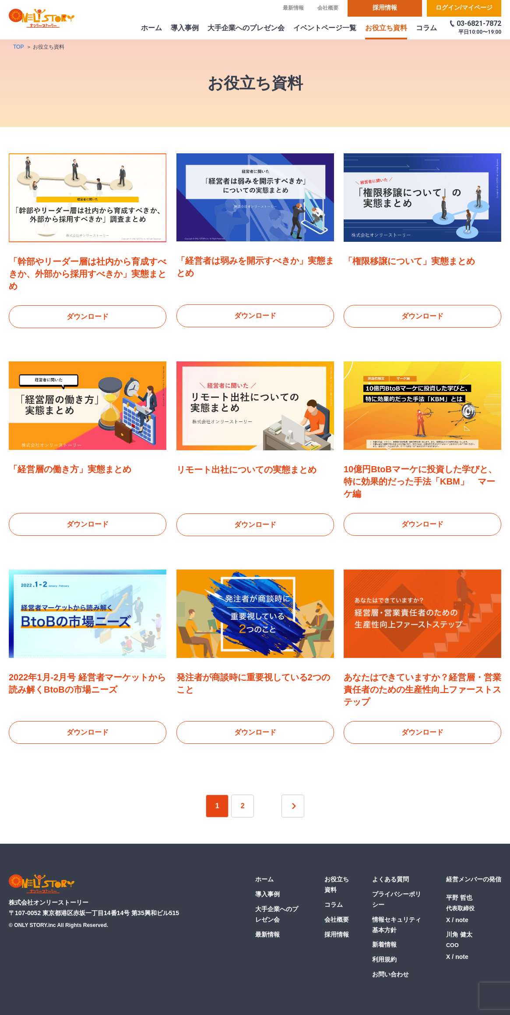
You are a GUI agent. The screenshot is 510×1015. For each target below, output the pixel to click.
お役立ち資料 (386, 28)
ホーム (151, 28)
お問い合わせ (390, 974)
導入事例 (185, 28)
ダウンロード (88, 316)
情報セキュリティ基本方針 (396, 925)
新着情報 (384, 944)
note (461, 920)
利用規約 (384, 959)
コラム (426, 28)
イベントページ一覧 (324, 28)
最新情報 (293, 8)
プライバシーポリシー (396, 899)
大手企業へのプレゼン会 (246, 28)
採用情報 (385, 7)
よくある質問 (390, 879)
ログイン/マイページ (464, 7)
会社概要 (327, 8)
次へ (292, 806)
